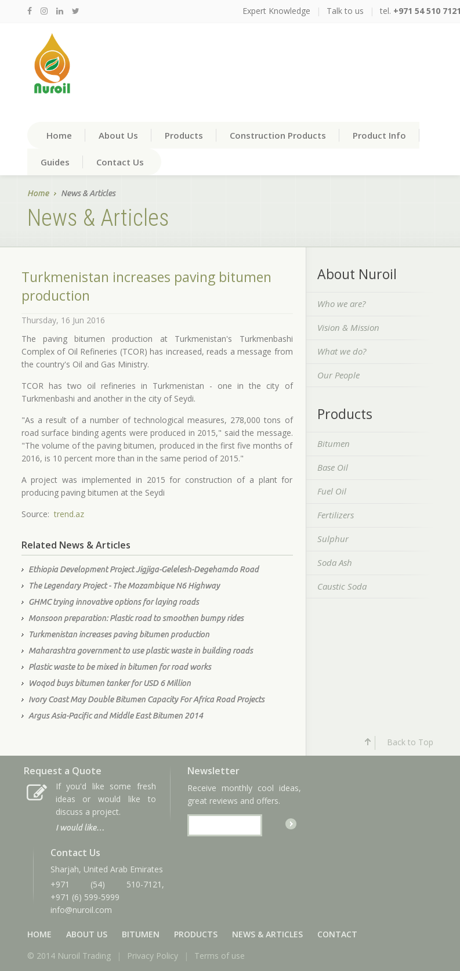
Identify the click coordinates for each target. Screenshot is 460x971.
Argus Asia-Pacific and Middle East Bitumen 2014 (115, 715)
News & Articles (267, 934)
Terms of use (219, 955)
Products (184, 135)
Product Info (379, 135)
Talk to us (345, 10)
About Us (118, 135)
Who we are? (341, 303)
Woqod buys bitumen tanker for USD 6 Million (109, 683)
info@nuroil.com (81, 909)
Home (59, 135)
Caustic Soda (342, 586)
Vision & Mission (348, 327)
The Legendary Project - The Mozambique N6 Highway (124, 585)
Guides (55, 162)
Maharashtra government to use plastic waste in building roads (140, 650)
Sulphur (333, 538)
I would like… (80, 827)
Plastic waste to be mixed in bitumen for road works (119, 667)
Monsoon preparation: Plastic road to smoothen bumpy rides (136, 618)
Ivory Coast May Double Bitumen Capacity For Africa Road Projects (146, 699)
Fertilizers (335, 515)
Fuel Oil (331, 491)
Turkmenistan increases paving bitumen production (118, 634)
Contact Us (120, 162)
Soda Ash (334, 562)
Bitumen (333, 443)
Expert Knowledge (276, 10)
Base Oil (332, 467)
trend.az (69, 513)
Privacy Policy (152, 955)
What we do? (341, 351)
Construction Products (278, 135)
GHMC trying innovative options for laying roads (113, 602)
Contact (337, 934)
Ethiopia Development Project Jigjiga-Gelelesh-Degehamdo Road (143, 569)
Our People (338, 375)
